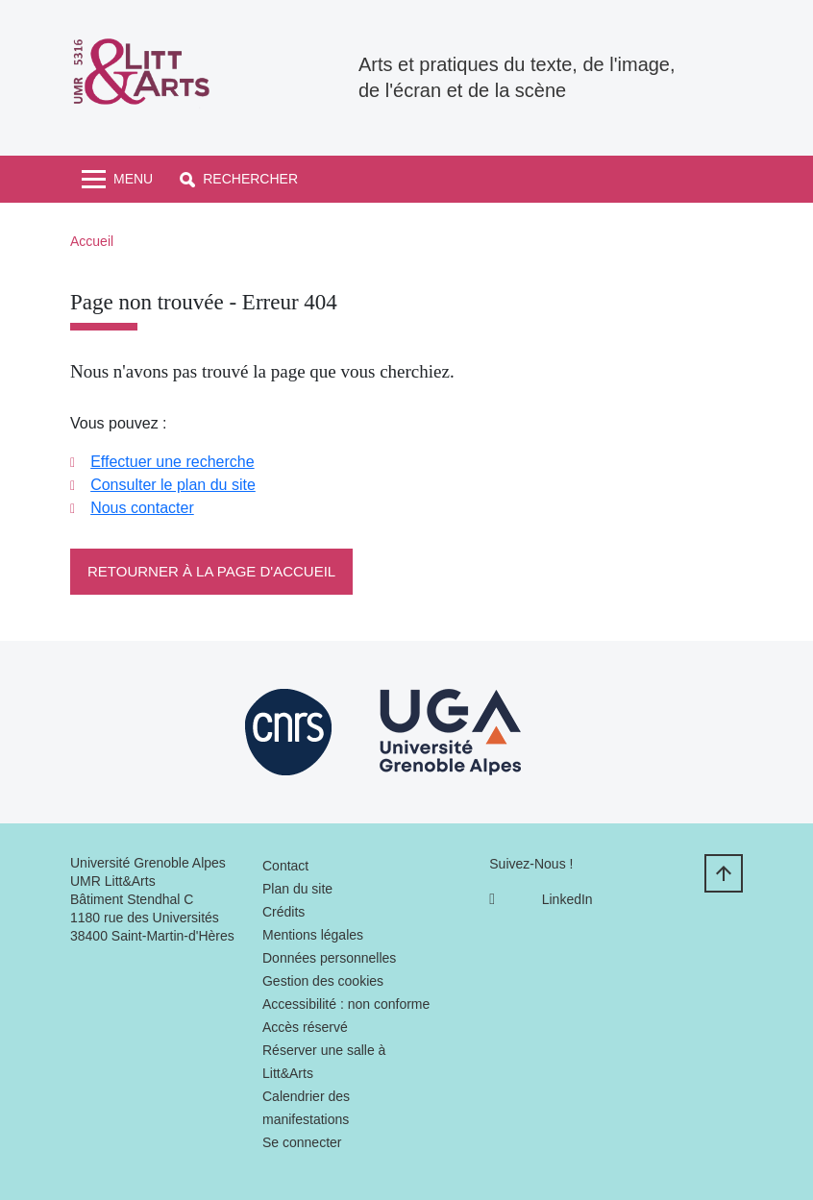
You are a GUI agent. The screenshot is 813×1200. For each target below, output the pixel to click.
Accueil (91, 241)
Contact (285, 865)
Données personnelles (329, 958)
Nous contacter (142, 508)
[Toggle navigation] (117, 179)
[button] (238, 179)
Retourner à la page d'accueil (211, 571)
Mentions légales (312, 935)
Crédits (283, 911)
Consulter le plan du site (173, 485)
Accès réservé (305, 1027)
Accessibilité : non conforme (346, 1004)
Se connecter (302, 1142)
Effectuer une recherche (172, 461)
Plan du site (297, 888)
